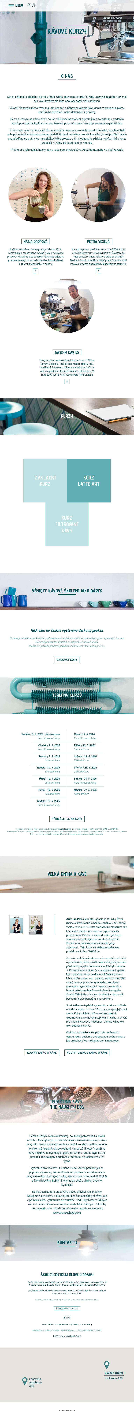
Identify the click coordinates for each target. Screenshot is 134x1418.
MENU (16, 5)
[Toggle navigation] (6, 6)
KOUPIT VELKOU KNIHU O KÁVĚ (87, 1052)
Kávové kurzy (67, 31)
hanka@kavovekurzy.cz (67, 829)
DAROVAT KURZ (67, 660)
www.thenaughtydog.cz (67, 1212)
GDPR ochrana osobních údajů (67, 1336)
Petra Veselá (70, 1411)
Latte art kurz (52, 760)
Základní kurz (52, 771)
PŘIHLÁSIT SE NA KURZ (67, 819)
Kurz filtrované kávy (49, 738)
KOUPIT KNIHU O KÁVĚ (42, 1052)
